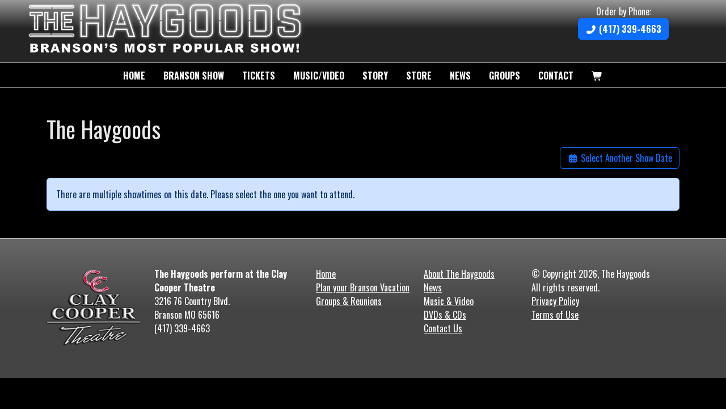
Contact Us (443, 328)
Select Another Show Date (619, 158)
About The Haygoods (459, 274)
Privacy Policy (555, 301)
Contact (555, 75)
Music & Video (449, 301)
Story (375, 75)
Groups (504, 75)
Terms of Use (555, 315)
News (460, 75)
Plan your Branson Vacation (363, 287)
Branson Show (193, 75)
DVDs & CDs (445, 315)
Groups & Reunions (349, 301)
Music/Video (318, 75)
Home (134, 75)
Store (419, 75)
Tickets (258, 75)
